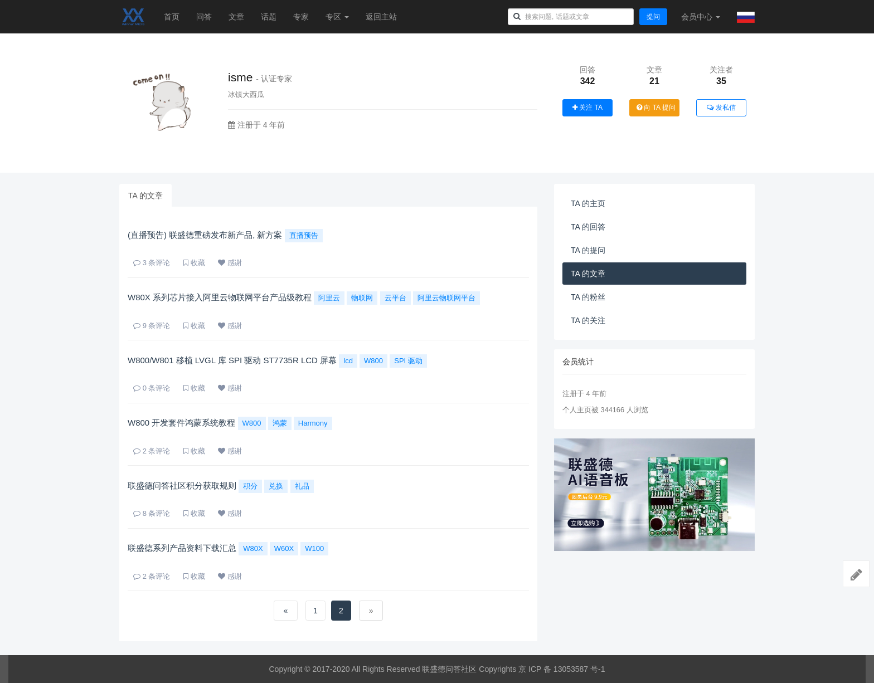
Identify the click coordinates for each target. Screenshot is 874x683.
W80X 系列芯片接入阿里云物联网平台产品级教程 (220, 297)
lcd (348, 361)
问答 (204, 16)
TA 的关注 (588, 320)
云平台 (395, 298)
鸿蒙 (280, 423)
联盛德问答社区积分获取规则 (182, 485)
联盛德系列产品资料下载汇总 (182, 548)
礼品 (302, 486)
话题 (268, 16)
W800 (373, 361)
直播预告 (303, 235)
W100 (314, 548)
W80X (253, 548)
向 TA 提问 (656, 107)
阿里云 (329, 298)
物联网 (362, 298)
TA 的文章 (145, 195)
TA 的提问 (588, 250)
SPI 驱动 (408, 361)
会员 (700, 16)
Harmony (313, 423)
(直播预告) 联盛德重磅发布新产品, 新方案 (205, 235)
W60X (284, 548)
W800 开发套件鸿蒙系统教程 (181, 422)
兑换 (276, 486)
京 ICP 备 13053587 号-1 (561, 669)
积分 (250, 486)
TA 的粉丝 (588, 296)
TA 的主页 (588, 203)
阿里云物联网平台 (446, 298)
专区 (337, 16)
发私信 (721, 107)
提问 (653, 17)
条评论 (151, 262)
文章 (236, 16)
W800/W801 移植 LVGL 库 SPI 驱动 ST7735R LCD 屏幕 (232, 360)
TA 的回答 (588, 226)
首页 (171, 16)
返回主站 (381, 16)
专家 (301, 16)
